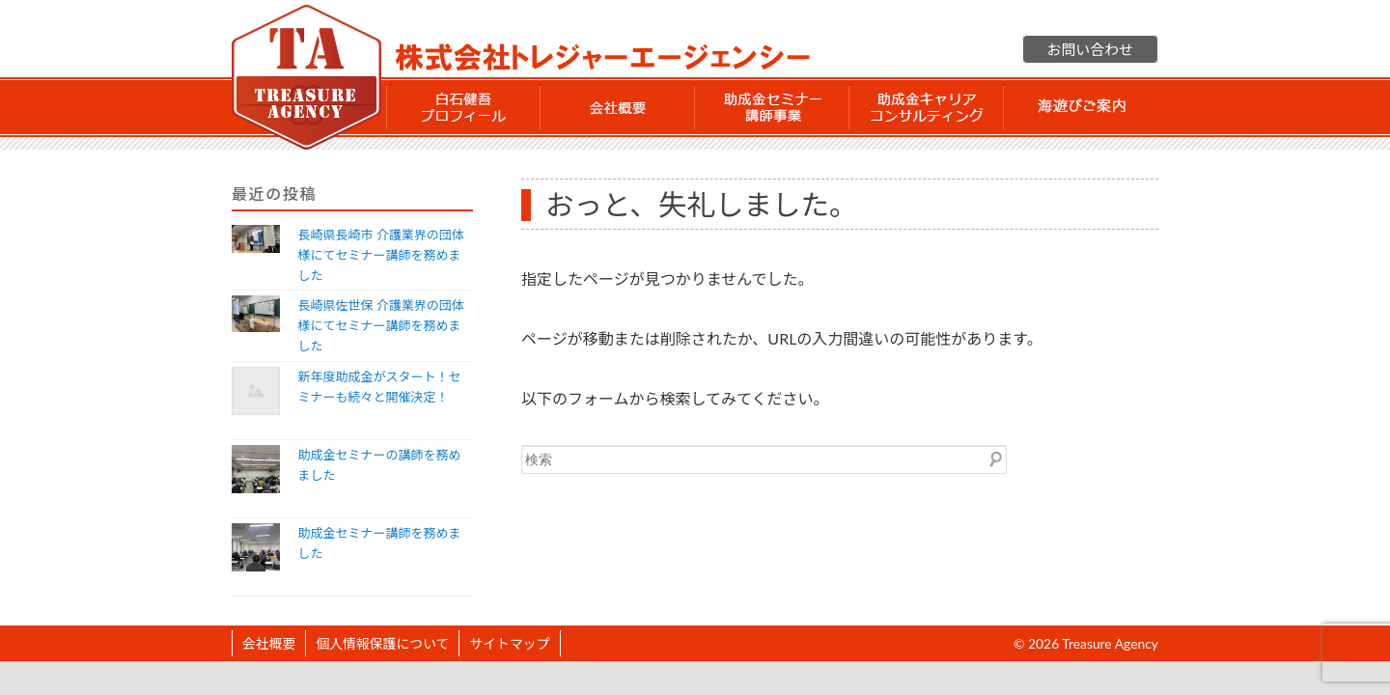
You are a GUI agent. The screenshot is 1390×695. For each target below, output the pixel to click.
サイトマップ (509, 643)
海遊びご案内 (1081, 107)
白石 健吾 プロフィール (463, 107)
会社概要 (618, 107)
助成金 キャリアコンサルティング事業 (926, 107)
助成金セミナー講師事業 (772, 107)
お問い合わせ (1090, 49)
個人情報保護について (382, 643)
